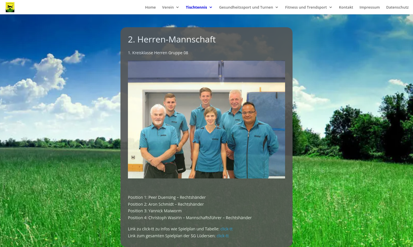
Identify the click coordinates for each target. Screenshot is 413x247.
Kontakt (346, 7)
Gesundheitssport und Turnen (246, 7)
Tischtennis (196, 7)
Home (150, 7)
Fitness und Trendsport (306, 7)
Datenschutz (397, 7)
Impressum (369, 7)
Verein (168, 7)
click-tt (227, 229)
